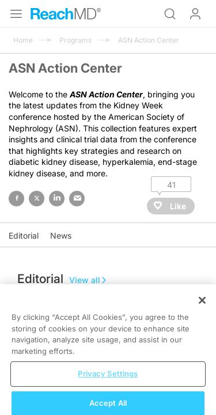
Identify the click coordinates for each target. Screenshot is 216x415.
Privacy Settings (108, 379)
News (60, 235)
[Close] (202, 306)
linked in (57, 198)
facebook (16, 198)
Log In (195, 14)
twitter (36, 198)
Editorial (24, 235)
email (77, 198)
